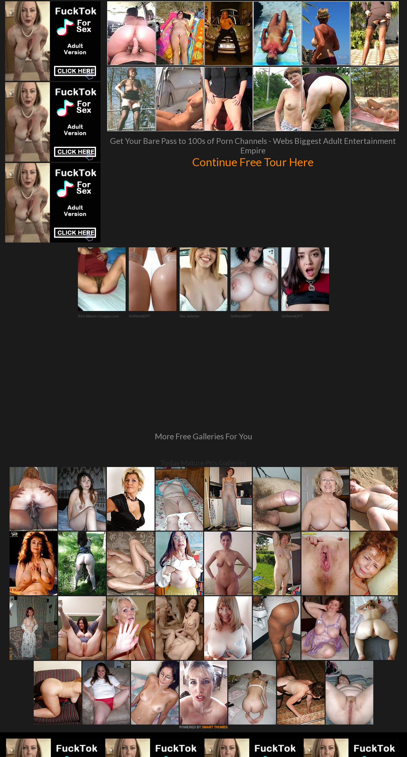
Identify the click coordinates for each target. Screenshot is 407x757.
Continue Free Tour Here (253, 161)
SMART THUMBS (215, 640)
